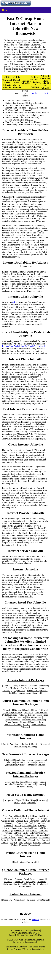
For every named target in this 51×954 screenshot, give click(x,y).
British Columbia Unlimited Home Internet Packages (25, 702)
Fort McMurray (12, 688)
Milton (45, 828)
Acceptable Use (33, 930)
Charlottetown (19, 862)
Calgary (14, 686)
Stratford (15, 840)
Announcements (17, 930)
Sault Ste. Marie (9, 838)
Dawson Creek (41, 712)
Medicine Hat (33, 690)
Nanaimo (21, 717)
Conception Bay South (15, 782)
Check (45, 93)
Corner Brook (32, 782)
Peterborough (7, 835)
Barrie (19, 816)
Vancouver (9, 724)
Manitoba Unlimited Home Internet (25, 736)
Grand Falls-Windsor (14, 784)
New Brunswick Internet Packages (26, 754)
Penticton (26, 720)
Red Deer (13, 693)
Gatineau (19, 879)
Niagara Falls (31, 830)
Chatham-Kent (22, 821)
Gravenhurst (22, 823)
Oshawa (33, 833)
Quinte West (29, 835)
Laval (26, 879)
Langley (31, 715)
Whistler (25, 727)
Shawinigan (18, 884)
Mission (11, 717)
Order (34, 93)
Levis (32, 879)
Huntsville (8, 825)
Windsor (24, 845)
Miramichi (21, 762)
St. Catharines (31, 838)
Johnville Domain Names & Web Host (25, 935)
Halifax (25, 800)
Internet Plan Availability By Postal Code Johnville (24, 346)
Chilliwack (43, 710)
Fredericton (10, 762)
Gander (43, 782)
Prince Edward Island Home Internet (25, 854)
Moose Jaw (7, 900)
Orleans (8, 833)
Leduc (41, 688)
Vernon (18, 724)
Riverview (20, 765)
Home (5, 10)
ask (13, 302)
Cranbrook (28, 712)
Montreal (8, 881)
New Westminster (34, 717)
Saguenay (8, 884)
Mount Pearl (30, 784)
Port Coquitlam (38, 720)
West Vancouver (38, 724)
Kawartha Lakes (29, 825)
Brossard (9, 879)
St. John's (21, 787)
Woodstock (34, 845)
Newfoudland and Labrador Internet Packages (25, 774)
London (27, 828)
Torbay (30, 787)
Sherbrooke (30, 884)
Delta (4, 715)
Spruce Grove (25, 693)
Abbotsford (8, 710)
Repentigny (31, 881)
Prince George (12, 722)
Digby (18, 800)
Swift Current (43, 900)
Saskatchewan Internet (25, 894)
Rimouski (42, 881)
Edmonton (43, 686)
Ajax (5, 816)
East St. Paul (7, 744)
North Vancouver (12, 720)
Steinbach (44, 744)
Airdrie (6, 686)
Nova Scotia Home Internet (25, 794)
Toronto (45, 840)
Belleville (27, 816)
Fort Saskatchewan (29, 688)
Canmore (23, 686)
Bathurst (9, 760)
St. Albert (37, 693)
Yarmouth (31, 802)
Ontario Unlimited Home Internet (25, 810)
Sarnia (21, 838)
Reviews (35, 919)
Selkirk (35, 744)
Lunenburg (42, 800)
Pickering (19, 835)
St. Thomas (44, 838)
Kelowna (23, 715)
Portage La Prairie (23, 744)
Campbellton (19, 760)
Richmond (24, 722)
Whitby (15, 845)
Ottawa (41, 833)
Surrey (41, 722)
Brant (45, 816)
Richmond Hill (43, 835)
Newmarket (19, 830)
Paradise (41, 784)
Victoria (26, 724)
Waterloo (37, 842)
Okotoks (43, 690)
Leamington (17, 828)
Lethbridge (7, 690)
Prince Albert (19, 900)
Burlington (29, 818)
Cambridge (41, 818)
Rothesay (31, 765)
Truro (23, 802)
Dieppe (30, 760)
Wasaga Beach (25, 842)
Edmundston (40, 760)
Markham (36, 828)
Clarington (34, 821)
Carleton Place (7, 821)
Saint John (40, 765)
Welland (46, 842)
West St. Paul (20, 746)
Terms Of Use (33, 933)
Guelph (32, 823)
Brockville (19, 818)
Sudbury (24, 840)
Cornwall (45, 821)
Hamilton (41, 823)
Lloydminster (19, 690)
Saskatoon (31, 900)
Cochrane (33, 686)
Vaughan (13, 842)
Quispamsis (10, 765)
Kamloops (12, 715)
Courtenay (17, 712)
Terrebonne (42, 884)
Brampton (37, 816)
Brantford (8, 818)
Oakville (17, 833)
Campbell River (30, 710)
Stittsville (5, 840)
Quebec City (19, 881)
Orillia (25, 833)
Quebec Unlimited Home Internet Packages (25, 871)
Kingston (42, 825)
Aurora (12, 816)
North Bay (43, 830)
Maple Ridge (42, 715)
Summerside (32, 862)
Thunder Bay (35, 840)
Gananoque (10, 823)
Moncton (31, 762)
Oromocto (40, 762)
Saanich (33, 722)
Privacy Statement (19, 933)
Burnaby (18, 710)
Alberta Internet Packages (25, 680)
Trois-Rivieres (25, 886)
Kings (33, 800)
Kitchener (6, 828)
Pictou (17, 802)
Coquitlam (7, 712)
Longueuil (41, 879)
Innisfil (18, 825)
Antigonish (9, 800)
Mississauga (7, 830)
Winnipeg (31, 746)
